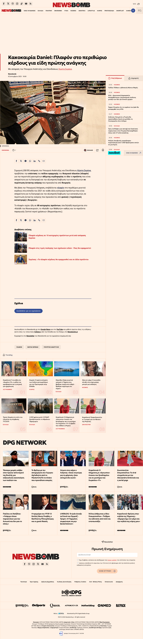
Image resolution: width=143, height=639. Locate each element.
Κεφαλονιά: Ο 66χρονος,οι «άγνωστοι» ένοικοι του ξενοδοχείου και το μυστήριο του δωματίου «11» (99, 475)
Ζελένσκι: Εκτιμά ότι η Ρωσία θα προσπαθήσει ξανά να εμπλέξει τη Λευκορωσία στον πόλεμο (120, 119)
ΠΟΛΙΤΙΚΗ (43, 10)
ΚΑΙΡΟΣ (93, 10)
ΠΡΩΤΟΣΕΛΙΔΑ (103, 10)
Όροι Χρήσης (34, 582)
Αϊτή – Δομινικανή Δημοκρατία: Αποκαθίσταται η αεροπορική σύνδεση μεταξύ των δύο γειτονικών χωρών (122, 97)
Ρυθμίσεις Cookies (80, 582)
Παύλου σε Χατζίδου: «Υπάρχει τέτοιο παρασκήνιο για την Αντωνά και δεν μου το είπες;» (12, 519)
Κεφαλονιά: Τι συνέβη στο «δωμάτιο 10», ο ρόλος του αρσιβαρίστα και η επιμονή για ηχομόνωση (12, 383)
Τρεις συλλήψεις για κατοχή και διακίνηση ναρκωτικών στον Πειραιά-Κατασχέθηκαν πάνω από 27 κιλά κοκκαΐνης (123, 131)
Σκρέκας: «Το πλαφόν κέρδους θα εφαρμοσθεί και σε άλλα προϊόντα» (59, 259)
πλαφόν (60, 188)
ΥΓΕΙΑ (60, 10)
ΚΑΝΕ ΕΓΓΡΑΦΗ (107, 571)
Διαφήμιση (119, 582)
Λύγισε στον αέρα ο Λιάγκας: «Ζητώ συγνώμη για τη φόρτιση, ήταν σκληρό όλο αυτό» (71, 474)
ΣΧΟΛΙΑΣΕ (88, 150)
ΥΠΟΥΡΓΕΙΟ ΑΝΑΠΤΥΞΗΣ (51, 347)
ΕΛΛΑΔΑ (34, 10)
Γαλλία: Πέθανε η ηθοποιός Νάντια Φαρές (123, 88)
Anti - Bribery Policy (95, 582)
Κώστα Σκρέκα (65, 69)
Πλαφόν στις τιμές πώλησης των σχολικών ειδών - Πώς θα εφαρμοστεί (60, 248)
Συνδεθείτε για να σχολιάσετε (28, 311)
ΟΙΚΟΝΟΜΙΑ (52, 10)
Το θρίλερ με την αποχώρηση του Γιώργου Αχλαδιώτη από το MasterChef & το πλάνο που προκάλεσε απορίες (42, 475)
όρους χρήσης (112, 560)
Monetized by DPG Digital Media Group (78, 613)
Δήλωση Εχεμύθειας (47, 582)
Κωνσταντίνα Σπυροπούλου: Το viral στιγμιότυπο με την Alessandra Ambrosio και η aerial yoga (128, 475)
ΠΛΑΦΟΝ (19, 347)
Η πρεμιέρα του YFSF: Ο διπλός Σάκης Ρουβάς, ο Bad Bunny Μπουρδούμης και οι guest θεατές (43, 517)
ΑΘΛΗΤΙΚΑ (76, 10)
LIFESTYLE (85, 10)
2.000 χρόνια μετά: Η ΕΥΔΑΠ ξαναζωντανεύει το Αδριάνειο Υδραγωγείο (39, 419)
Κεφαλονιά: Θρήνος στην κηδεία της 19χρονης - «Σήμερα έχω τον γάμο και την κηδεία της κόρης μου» (128, 517)
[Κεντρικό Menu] (139, 10)
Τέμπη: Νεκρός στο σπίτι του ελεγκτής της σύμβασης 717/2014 (12, 419)
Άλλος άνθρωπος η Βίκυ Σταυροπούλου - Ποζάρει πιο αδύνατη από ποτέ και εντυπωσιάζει (99, 517)
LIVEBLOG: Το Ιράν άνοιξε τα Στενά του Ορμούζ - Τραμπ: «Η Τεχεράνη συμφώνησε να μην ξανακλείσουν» (71, 519)
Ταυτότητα (23, 582)
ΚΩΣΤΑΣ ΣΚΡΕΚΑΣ (32, 347)
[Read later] (103, 150)
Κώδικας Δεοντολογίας (64, 582)
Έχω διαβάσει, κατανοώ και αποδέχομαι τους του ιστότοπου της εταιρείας (107, 560)
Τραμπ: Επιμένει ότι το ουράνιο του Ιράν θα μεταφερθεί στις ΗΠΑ (123, 108)
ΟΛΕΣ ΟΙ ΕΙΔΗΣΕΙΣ (23, 10)
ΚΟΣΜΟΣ (67, 10)
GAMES (122, 10)
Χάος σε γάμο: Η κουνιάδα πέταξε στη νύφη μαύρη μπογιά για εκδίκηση (91, 382)
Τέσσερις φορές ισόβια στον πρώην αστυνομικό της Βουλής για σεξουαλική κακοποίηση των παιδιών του (13, 475)
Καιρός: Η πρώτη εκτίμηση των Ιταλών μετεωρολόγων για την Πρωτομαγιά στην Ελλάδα (38, 383)
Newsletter (30, 336)
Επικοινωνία (109, 582)
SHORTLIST (114, 10)
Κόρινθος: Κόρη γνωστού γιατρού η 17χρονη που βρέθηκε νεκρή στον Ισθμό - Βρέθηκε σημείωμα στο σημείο (65, 384)
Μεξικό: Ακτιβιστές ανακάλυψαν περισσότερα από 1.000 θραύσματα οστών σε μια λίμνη (123, 143)
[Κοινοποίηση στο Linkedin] (35, 161)
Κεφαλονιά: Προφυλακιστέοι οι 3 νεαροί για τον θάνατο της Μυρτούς (92, 419)
